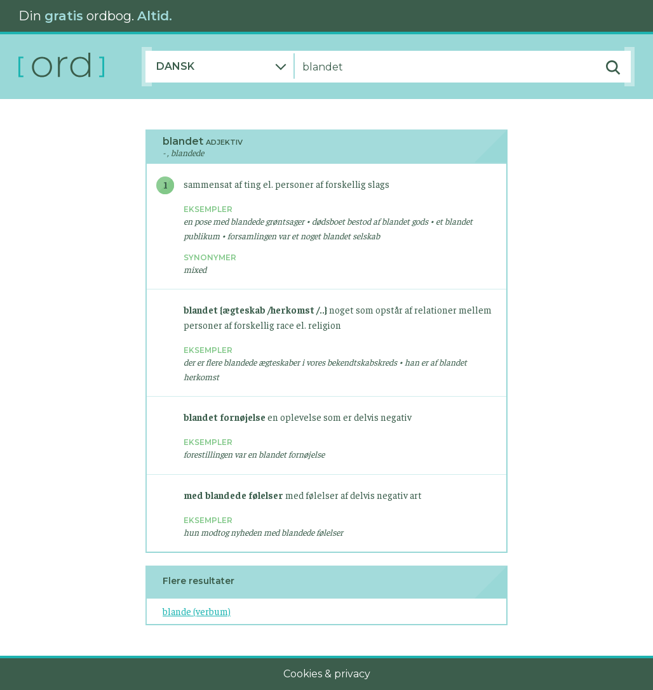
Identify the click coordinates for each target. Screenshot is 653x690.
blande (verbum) (197, 611)
